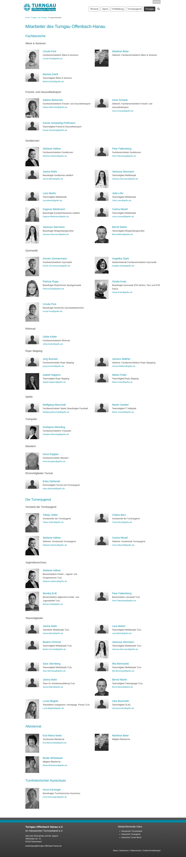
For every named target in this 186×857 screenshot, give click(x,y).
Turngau (34, 17)
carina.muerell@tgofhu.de (123, 217)
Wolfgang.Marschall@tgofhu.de (56, 412)
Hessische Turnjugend (130, 834)
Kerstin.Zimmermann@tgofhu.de (56, 266)
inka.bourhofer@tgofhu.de (123, 708)
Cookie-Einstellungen (152, 851)
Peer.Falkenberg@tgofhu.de (124, 156)
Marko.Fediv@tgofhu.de (122, 382)
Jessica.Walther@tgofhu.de (123, 366)
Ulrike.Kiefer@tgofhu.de (53, 344)
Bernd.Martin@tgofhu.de (122, 234)
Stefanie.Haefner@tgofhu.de (55, 156)
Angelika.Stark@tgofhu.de (123, 266)
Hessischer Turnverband (131, 831)
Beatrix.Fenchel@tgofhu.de (54, 649)
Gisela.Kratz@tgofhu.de (122, 292)
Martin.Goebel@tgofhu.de (123, 412)
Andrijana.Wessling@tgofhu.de (56, 434)
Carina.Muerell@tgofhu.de (123, 545)
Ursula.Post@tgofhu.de (52, 59)
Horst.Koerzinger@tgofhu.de (55, 797)
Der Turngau (42, 17)
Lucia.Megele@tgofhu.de (53, 708)
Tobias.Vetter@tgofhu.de (53, 522)
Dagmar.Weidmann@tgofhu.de (56, 217)
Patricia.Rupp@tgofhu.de (53, 289)
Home (27, 17)
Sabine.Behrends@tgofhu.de (55, 107)
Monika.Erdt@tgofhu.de (53, 604)
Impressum (124, 851)
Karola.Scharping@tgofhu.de (55, 130)
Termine (94, 9)
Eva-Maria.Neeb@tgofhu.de (54, 743)
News (115, 851)
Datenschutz (135, 851)
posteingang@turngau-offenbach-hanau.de (43, 846)
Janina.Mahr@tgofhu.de (53, 179)
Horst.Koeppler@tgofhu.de (54, 461)
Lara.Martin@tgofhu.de (52, 200)
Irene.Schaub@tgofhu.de (122, 111)
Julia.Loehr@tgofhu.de (121, 200)
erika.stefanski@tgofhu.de (54, 489)
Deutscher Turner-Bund (131, 837)
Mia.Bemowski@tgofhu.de (123, 671)
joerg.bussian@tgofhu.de (53, 366)
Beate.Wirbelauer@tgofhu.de (55, 765)
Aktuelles (156, 2)
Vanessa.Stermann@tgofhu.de (125, 179)
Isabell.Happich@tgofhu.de (54, 382)
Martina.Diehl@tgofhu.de (53, 82)
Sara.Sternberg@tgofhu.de (54, 671)
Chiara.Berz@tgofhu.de (122, 522)
